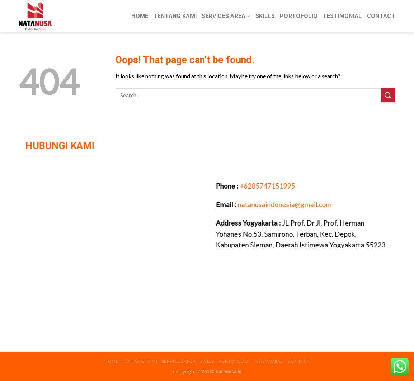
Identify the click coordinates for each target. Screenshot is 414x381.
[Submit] (388, 95)
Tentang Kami (175, 16)
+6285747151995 (268, 186)
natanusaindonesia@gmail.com (286, 204)
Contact (381, 16)
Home (139, 16)
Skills (265, 16)
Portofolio (298, 16)
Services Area (226, 16)
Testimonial (342, 16)
